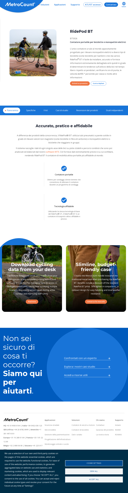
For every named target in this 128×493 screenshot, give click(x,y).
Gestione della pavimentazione (57, 434)
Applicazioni (60, 4)
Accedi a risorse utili (76, 375)
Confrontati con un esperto (80, 358)
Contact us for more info (96, 302)
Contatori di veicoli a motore (83, 425)
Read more (32, 302)
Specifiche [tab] (31, 110)
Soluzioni (44, 4)
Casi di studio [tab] (62, 110)
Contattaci (111, 4)
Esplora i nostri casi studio (79, 366)
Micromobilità (50, 430)
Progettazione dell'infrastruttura (57, 439)
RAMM (117, 430)
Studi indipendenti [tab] (114, 110)
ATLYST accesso (93, 4)
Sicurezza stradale (52, 425)
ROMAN (118, 434)
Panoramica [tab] (12, 110)
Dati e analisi (77, 434)
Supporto (75, 4)
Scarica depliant (98, 83)
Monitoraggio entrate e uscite (57, 444)
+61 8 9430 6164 (13, 425)
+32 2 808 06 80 (15, 445)
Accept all (94, 479)
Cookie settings (94, 463)
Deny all (94, 471)
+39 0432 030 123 (34, 425)
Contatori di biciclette (80, 430)
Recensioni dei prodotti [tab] (87, 110)
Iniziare (118, 425)
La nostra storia (102, 434)
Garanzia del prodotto (105, 430)
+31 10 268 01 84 (17, 437)
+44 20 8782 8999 (21, 429)
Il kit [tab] (46, 110)
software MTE (52, 151)
